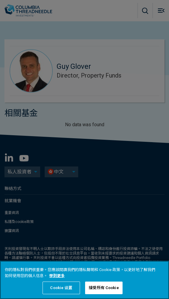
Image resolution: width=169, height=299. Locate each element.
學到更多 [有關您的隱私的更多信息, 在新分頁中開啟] (57, 275)
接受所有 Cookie (104, 287)
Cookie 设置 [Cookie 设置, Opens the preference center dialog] (61, 287)
